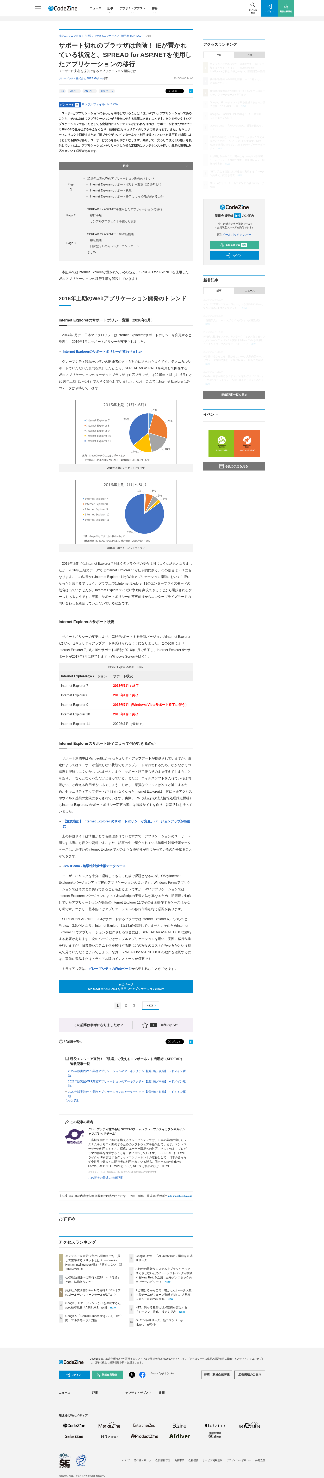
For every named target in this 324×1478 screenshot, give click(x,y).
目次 (156, 166)
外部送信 (260, 1460)
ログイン (233, 255)
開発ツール (107, 91)
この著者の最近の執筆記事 (105, 1177)
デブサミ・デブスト (132, 9)
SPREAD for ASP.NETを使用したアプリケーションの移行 (124, 209)
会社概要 (193, 1460)
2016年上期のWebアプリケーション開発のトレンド (121, 178)
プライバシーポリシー (238, 1460)
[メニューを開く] (38, 8)
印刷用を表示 (70, 1041)
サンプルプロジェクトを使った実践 (113, 221)
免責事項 (179, 1460)
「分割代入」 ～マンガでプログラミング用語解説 (231, 320)
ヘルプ (126, 1460)
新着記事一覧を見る (234, 394)
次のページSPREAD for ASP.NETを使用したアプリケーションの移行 (126, 987)
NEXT (152, 1005)
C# (62, 91)
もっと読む (72, 1100)
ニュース (95, 8)
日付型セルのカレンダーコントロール (114, 246)
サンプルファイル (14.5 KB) (100, 104)
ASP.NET (90, 91)
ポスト (173, 91)
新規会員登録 (233, 245)
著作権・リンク (142, 1460)
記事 (110, 9)
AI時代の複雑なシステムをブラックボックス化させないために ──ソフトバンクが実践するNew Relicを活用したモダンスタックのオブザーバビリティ (234, 340)
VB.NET (74, 91)
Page (70, 215)
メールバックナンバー (234, 234)
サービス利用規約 (212, 1460)
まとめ (91, 252)
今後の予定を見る (233, 466)
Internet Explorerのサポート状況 (111, 190)
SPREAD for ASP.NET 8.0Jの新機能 (110, 234)
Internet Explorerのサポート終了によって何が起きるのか (127, 196)
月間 (249, 54)
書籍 (154, 9)
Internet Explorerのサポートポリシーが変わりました (102, 351)
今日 (219, 54)
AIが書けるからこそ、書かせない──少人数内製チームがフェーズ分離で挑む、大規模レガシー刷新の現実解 (164, 1295)
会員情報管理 (162, 1460)
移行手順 (96, 215)
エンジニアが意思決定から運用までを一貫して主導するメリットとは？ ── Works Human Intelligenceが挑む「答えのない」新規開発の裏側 (237, 68)
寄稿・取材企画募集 (217, 1374)
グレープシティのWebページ (110, 968)
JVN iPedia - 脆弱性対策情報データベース (94, 866)
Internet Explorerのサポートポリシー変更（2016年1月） (126, 184)
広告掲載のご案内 (249, 1374)
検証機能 (96, 240)
